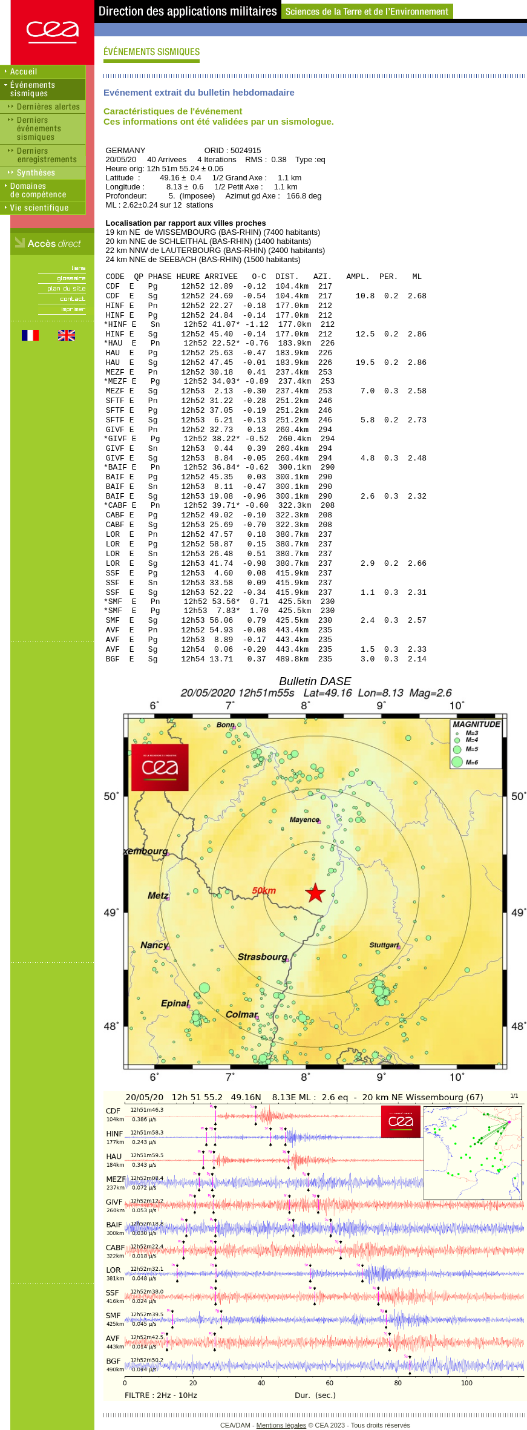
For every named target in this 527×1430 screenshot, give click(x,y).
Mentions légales (282, 1425)
